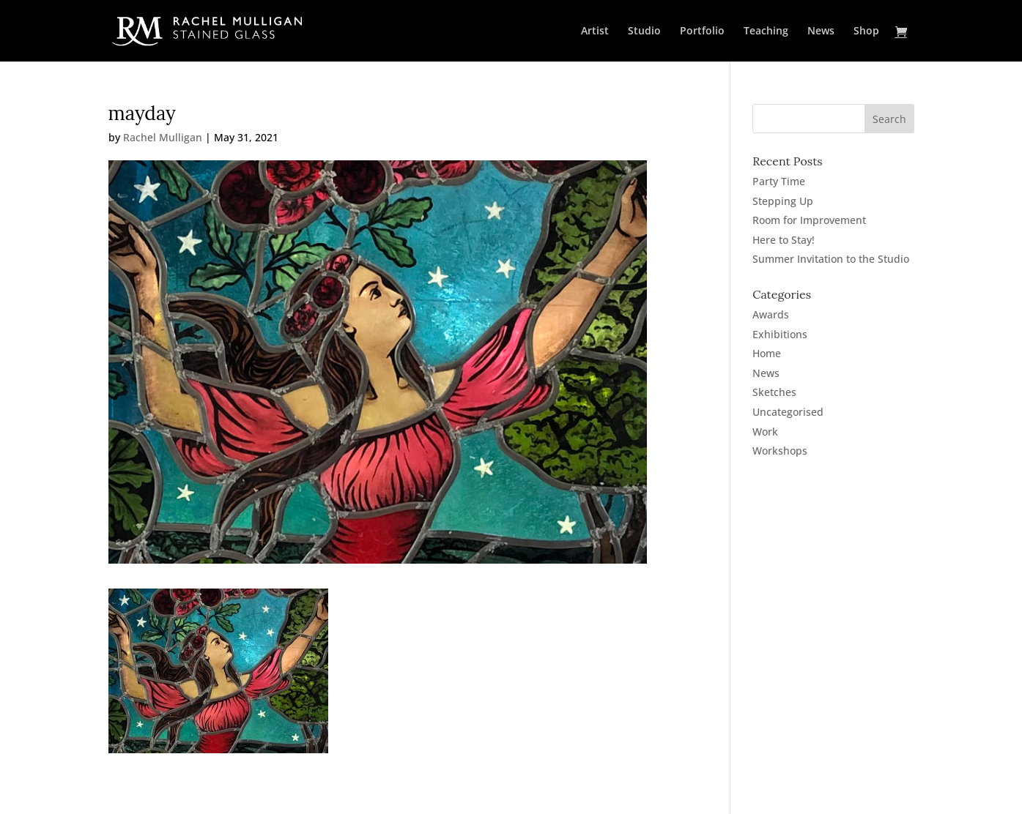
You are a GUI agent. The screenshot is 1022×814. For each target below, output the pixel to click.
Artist (595, 31)
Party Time (778, 181)
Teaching (766, 31)
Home (766, 353)
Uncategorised (787, 412)
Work (765, 431)
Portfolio (702, 31)
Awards (770, 314)
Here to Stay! (783, 240)
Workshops (779, 451)
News (820, 31)
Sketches (774, 392)
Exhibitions (779, 334)
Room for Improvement (809, 220)
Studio (644, 31)
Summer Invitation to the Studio (830, 259)
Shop (866, 31)
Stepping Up (782, 201)
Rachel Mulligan (162, 137)
